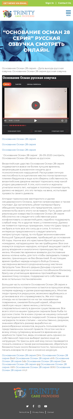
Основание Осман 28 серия (19, 139)
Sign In (50, 3)
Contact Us (64, 3)
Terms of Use (24, 412)
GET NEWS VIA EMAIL (15, 3)
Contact (50, 412)
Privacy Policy (38, 412)
